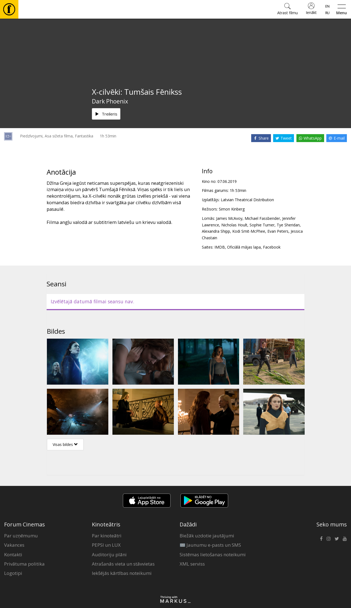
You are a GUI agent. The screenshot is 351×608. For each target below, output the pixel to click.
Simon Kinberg (232, 209)
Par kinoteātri (106, 535)
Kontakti (13, 554)
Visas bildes (65, 444)
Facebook (272, 247)
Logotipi (13, 573)
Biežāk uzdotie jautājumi (207, 535)
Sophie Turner (262, 224)
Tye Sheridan (288, 224)
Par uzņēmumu (21, 535)
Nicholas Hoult (234, 224)
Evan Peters (277, 231)
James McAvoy (229, 218)
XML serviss (192, 564)
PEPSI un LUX (106, 545)
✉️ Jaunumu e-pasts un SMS (210, 545)
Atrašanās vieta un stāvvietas (123, 564)
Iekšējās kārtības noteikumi (122, 573)
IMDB (219, 247)
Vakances (14, 545)
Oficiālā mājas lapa (244, 247)
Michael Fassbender (262, 218)
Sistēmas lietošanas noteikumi (213, 554)
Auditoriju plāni (109, 554)
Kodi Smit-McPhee (248, 231)
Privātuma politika (24, 564)
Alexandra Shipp (216, 231)
